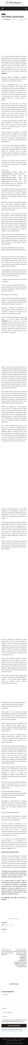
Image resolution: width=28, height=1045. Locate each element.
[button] (26, 8)
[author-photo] (14, 981)
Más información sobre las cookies (14, 1040)
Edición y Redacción (6, 1039)
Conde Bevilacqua (6, 19)
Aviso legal (14, 1039)
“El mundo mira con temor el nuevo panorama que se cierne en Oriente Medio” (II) (7, 952)
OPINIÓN (7, 12)
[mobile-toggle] (2, 8)
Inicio (2, 12)
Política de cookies (21, 1039)
